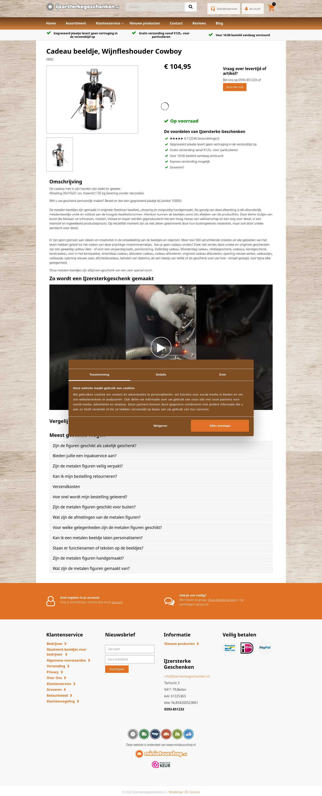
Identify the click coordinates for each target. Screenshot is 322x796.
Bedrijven (54, 643)
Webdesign (176, 792)
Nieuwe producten (145, 23)
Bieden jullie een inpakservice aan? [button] (84, 455)
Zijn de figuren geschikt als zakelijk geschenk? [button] (94, 445)
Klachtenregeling (61, 701)
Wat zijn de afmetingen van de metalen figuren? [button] (96, 517)
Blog (219, 23)
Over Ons (54, 678)
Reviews (199, 23)
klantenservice (227, 9)
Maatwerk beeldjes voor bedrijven (66, 652)
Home (51, 23)
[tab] (161, 445)
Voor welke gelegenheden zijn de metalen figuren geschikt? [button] (107, 527)
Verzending (56, 666)
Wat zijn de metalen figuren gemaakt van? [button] (91, 568)
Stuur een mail (234, 87)
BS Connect (192, 792)
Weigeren (160, 425)
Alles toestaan (219, 425)
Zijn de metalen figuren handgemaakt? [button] (88, 558)
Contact (176, 23)
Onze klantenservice (222, 600)
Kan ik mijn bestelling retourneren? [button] (85, 476)
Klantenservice (108, 23)
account (117, 602)
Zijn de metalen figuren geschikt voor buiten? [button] (94, 507)
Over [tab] (222, 374)
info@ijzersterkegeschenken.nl (187, 676)
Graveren (54, 689)
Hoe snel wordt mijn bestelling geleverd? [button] (90, 497)
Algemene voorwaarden (66, 660)
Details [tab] (161, 374)
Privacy (53, 672)
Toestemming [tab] (99, 374)
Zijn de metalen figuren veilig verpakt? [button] (88, 466)
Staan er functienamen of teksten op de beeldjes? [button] (98, 548)
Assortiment (76, 23)
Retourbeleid (57, 695)
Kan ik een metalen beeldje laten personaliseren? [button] (98, 537)
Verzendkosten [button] (66, 486)
